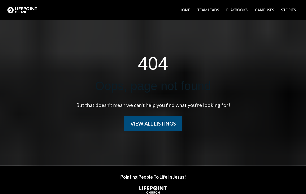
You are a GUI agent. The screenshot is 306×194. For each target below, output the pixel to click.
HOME (185, 10)
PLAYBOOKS (237, 10)
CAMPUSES (264, 10)
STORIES (288, 10)
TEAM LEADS (208, 10)
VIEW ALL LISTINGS (153, 122)
